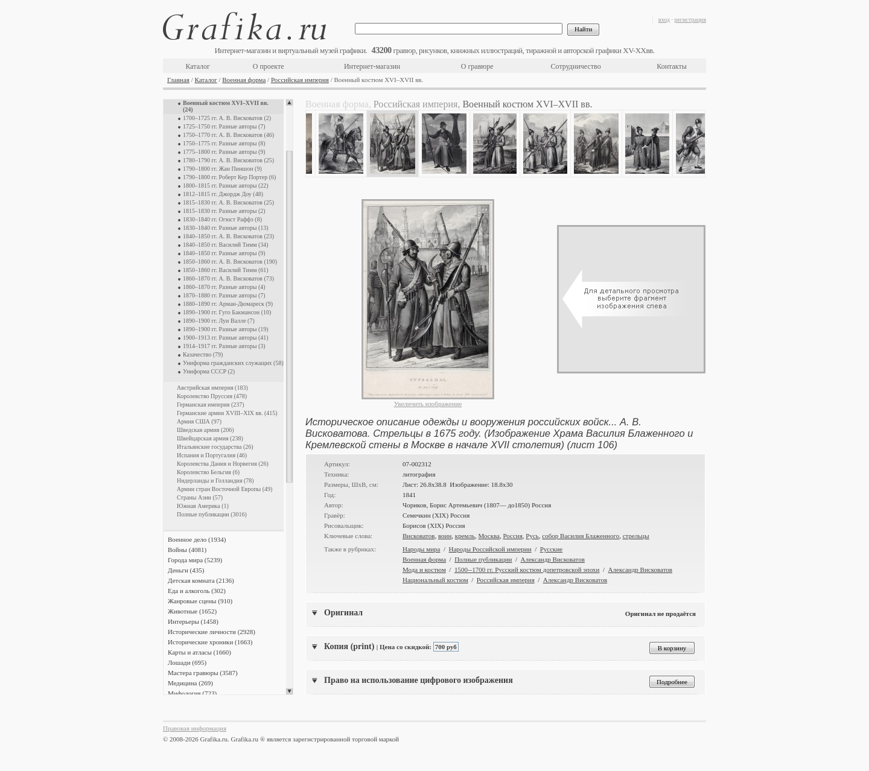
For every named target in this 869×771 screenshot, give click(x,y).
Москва (489, 535)
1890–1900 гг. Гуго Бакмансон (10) (227, 312)
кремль (465, 535)
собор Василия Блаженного (580, 535)
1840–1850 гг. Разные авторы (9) (224, 253)
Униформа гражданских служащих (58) (233, 363)
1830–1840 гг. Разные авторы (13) (226, 227)
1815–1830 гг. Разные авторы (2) (224, 211)
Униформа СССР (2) (209, 371)
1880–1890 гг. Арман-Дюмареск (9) (228, 303)
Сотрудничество (576, 66)
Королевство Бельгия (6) (208, 472)
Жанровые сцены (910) (200, 600)
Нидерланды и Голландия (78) (215, 480)
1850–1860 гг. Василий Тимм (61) (226, 270)
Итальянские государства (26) (215, 446)
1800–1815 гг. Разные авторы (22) (226, 185)
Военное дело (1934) (197, 539)
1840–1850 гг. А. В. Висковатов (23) (228, 236)
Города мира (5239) (195, 559)
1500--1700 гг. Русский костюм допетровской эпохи (527, 569)
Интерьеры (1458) (193, 621)
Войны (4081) (187, 549)
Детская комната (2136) (201, 580)
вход (664, 19)
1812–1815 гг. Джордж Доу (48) (223, 194)
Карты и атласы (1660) (199, 652)
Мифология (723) (192, 693)
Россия (512, 535)
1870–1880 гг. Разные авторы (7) (224, 295)
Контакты (672, 66)
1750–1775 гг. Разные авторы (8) (224, 143)
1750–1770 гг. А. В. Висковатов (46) (228, 135)
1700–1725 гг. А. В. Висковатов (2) (227, 118)
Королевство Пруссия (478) (212, 396)
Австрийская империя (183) (212, 387)
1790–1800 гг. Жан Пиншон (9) (222, 168)
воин (444, 535)
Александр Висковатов (553, 559)
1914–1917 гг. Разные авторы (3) (224, 346)
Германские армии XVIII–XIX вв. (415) (227, 413)
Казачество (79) (203, 354)
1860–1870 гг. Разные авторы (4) (224, 287)
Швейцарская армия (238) (210, 438)
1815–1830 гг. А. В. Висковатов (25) (228, 202)
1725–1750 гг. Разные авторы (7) (224, 126)
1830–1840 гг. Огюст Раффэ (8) (222, 219)
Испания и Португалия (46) (212, 455)
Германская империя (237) (210, 404)
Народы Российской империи (490, 549)
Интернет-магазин (372, 66)
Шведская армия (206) (205, 430)
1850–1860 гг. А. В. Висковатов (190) (230, 261)
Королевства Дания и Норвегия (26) (223, 463)
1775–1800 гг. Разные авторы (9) (224, 151)
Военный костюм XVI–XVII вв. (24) (226, 106)
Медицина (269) (190, 683)
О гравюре (477, 66)
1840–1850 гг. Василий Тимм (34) (226, 244)
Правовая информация (194, 728)
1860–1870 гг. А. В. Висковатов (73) (228, 278)
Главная (178, 79)
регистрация (690, 19)
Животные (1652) (192, 611)
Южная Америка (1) (203, 506)
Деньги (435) (186, 570)
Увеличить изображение (428, 403)
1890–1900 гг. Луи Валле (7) (219, 320)
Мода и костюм (424, 569)
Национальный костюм (435, 579)
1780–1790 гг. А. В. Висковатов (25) (228, 160)
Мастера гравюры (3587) (203, 672)
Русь (532, 535)
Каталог (197, 66)
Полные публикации (483, 559)
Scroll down (289, 691)
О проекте (268, 66)
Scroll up (289, 103)
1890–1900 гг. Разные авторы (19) (226, 329)
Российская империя (300, 79)
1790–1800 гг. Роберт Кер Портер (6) (229, 177)
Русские (551, 549)
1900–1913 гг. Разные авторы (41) (226, 337)
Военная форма (244, 79)
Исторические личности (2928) (211, 631)
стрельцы (636, 535)
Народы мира (421, 549)
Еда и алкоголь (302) (197, 590)
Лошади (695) (187, 662)
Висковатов (418, 535)
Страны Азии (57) (200, 497)
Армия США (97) (199, 421)
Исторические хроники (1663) (210, 642)
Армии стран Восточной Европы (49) (224, 489)
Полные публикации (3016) (212, 514)
